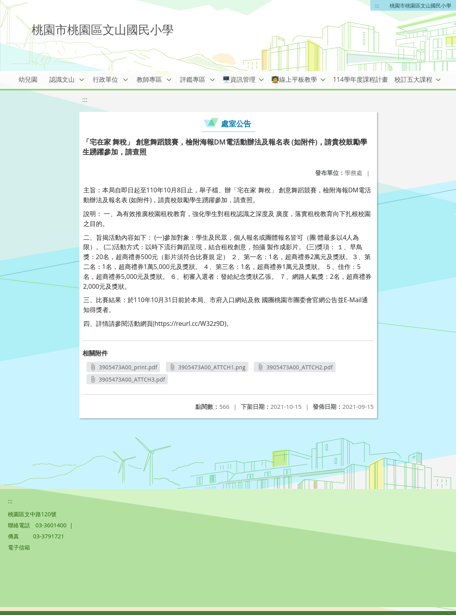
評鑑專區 (192, 79)
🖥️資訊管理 (238, 79)
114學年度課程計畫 (360, 79)
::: (377, 5)
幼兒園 (28, 79)
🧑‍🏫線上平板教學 (294, 79)
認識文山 (62, 79)
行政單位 (105, 79)
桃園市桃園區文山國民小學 (420, 5)
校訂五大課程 (413, 79)
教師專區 (149, 79)
